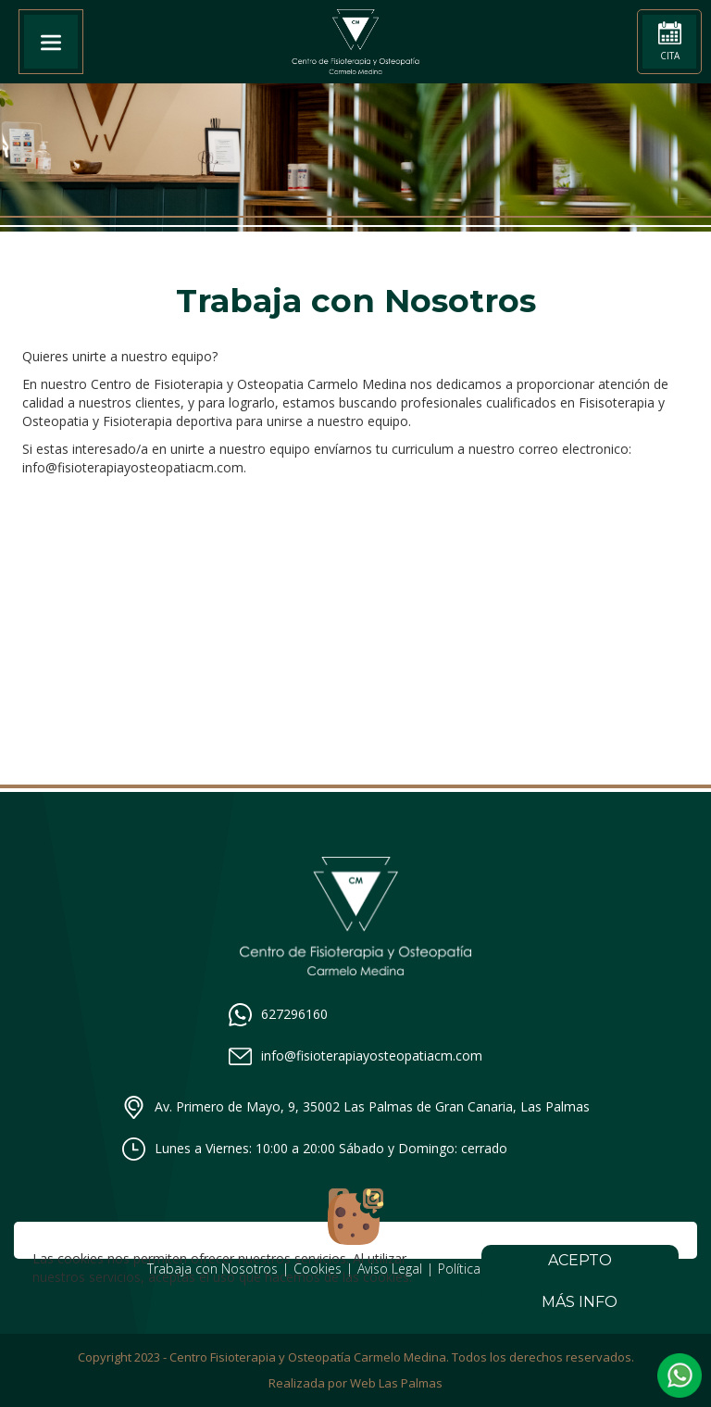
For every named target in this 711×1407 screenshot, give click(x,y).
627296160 (278, 1014)
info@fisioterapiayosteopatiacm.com (355, 1056)
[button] (679, 1375)
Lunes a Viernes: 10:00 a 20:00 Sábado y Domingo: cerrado (314, 1149)
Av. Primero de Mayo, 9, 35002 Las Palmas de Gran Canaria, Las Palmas (356, 1107)
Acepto (580, 1260)
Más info (580, 1302)
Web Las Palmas (396, 1383)
